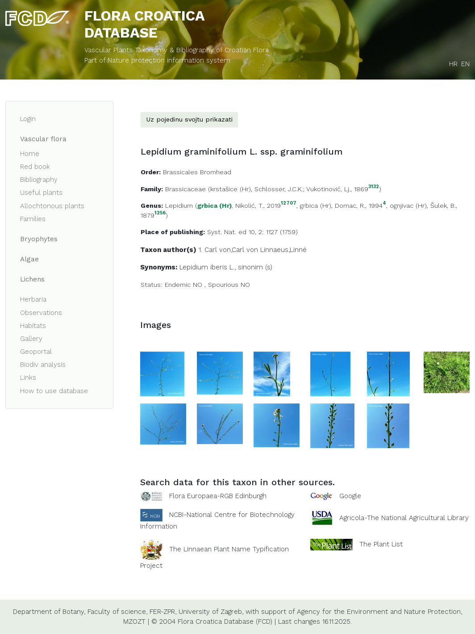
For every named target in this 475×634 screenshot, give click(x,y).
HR (453, 64)
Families (33, 219)
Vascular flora (43, 139)
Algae (29, 259)
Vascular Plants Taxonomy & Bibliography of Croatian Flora (176, 50)
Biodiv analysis (43, 365)
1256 (160, 213)
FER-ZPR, (163, 612)
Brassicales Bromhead (197, 172)
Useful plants (41, 193)
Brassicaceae (185, 189)
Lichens (32, 279)
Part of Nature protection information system (157, 60)
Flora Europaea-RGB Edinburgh (218, 496)
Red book (35, 167)
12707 (288, 203)
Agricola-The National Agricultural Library (404, 518)
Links (28, 378)
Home (29, 154)
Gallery (31, 339)
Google (350, 496)
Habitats (33, 326)
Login (28, 119)
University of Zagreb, (211, 612)
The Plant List (381, 544)
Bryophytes (39, 239)
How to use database (54, 391)
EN (465, 64)
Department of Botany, (49, 612)
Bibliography (39, 180)
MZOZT (134, 621)
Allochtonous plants (52, 206)
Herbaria (33, 299)
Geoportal (36, 352)
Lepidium (179, 205)
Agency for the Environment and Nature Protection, (379, 612)
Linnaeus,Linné (283, 250)
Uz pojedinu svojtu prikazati (189, 119)
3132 (373, 187)
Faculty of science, (117, 612)
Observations (41, 313)
